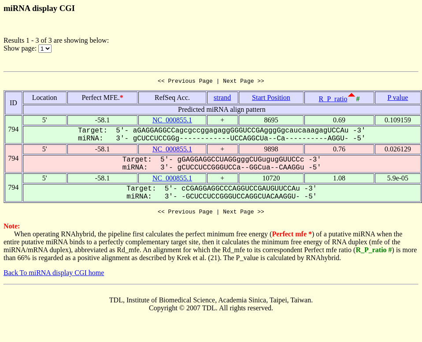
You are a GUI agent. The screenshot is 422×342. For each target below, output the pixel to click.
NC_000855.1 (172, 121)
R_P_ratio (333, 100)
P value (397, 99)
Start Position (271, 99)
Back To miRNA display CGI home (54, 275)
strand (222, 99)
